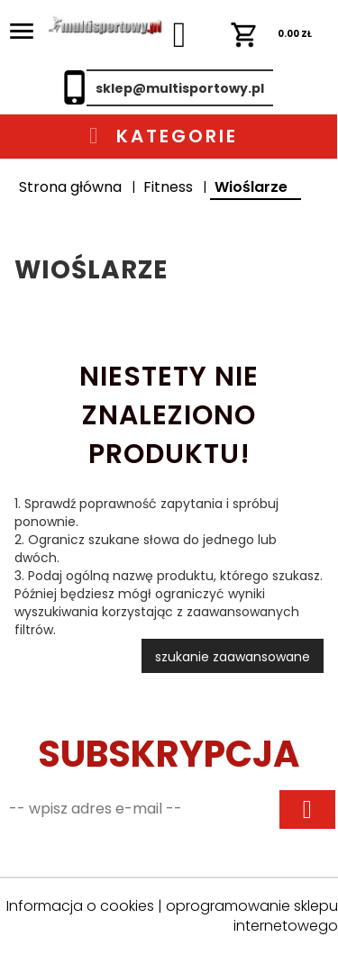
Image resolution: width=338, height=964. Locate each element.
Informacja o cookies (80, 906)
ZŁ (272, 34)
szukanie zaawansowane (232, 657)
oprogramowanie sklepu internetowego (252, 916)
